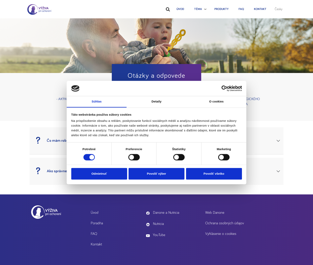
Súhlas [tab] (97, 101)
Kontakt (260, 9)
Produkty (221, 9)
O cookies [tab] (216, 101)
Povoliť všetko (214, 173)
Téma (198, 9)
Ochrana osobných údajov (224, 223)
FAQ (241, 9)
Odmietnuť (99, 173)
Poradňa (97, 223)
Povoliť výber (156, 173)
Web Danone (214, 213)
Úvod (180, 9)
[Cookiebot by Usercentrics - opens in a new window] (224, 88)
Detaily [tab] (156, 101)
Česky (278, 9)
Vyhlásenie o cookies (220, 234)
